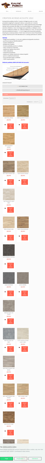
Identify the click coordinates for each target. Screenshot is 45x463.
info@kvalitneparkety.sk (22, 90)
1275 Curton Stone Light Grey (22, 228)
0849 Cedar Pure (8, 173)
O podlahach (7, 440)
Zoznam (40, 98)
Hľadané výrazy (8, 412)
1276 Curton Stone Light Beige (36, 363)
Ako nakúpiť (27, 429)
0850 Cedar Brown (22, 173)
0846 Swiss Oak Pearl (8, 363)
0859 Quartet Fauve (22, 117)
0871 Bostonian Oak (8, 146)
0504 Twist (9, 335)
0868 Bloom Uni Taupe (36, 201)
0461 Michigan (22, 309)
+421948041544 (22, 86)
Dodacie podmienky (29, 423)
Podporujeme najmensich (10, 442)
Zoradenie (5, 98)
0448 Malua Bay (22, 283)
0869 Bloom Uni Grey (8, 228)
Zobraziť (36, 102)
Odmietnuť (35, 458)
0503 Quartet (36, 309)
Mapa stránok (7, 410)
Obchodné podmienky (29, 421)
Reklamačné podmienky (30, 425)
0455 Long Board (36, 283)
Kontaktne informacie (9, 438)
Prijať (6, 458)
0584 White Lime (22, 335)
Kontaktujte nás (8, 406)
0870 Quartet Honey (36, 118)
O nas (5, 436)
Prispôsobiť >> (21, 458)
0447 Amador (8, 283)
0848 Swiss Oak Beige (22, 363)
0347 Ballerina (8, 117)
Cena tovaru (27, 427)
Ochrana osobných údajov (10, 421)
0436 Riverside (9, 200)
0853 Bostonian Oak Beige (36, 228)
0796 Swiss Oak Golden (36, 335)
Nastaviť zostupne (17, 98)
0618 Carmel (22, 200)
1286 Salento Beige (22, 145)
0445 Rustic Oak (36, 255)
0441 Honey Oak (22, 255)
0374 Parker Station (36, 173)
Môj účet (6, 408)
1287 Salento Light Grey (36, 146)
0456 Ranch (8, 309)
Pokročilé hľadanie (9, 414)
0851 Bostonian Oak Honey (8, 256)
